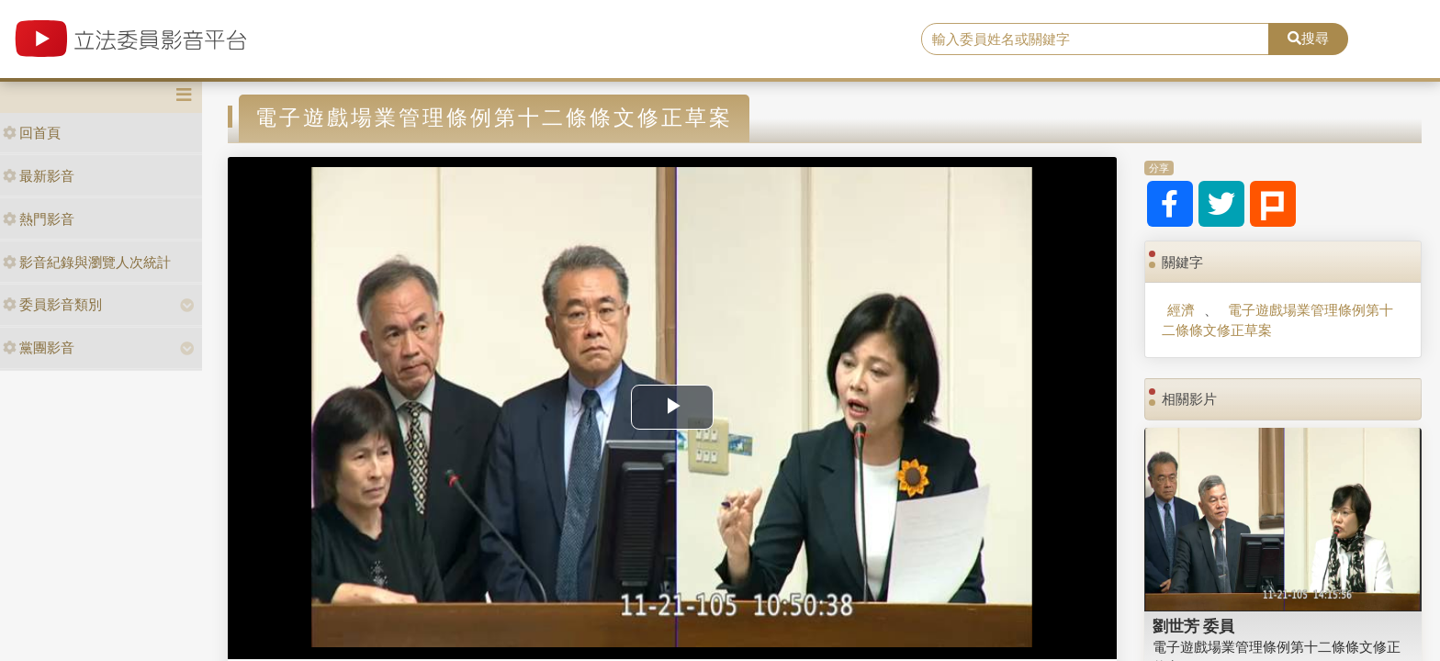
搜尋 (1308, 38)
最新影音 (38, 176)
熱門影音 (38, 219)
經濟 (1181, 310)
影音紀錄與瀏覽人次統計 (87, 262)
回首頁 (32, 132)
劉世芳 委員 (1194, 626)
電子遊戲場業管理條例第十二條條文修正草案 (1277, 319)
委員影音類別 (52, 304)
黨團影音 (38, 347)
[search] (1095, 39)
